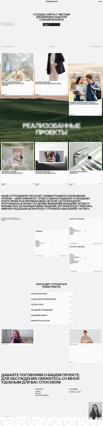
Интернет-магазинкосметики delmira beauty (12, 172)
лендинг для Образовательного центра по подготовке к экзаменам (84, 103)
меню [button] (100, 1)
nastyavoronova (51, 1)
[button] (51, 24)
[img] (85, 87)
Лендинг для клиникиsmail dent (78, 172)
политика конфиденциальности (7, 416)
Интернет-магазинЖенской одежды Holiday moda (48, 83)
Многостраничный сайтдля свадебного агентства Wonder (13, 83)
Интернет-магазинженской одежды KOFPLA (45, 172)
